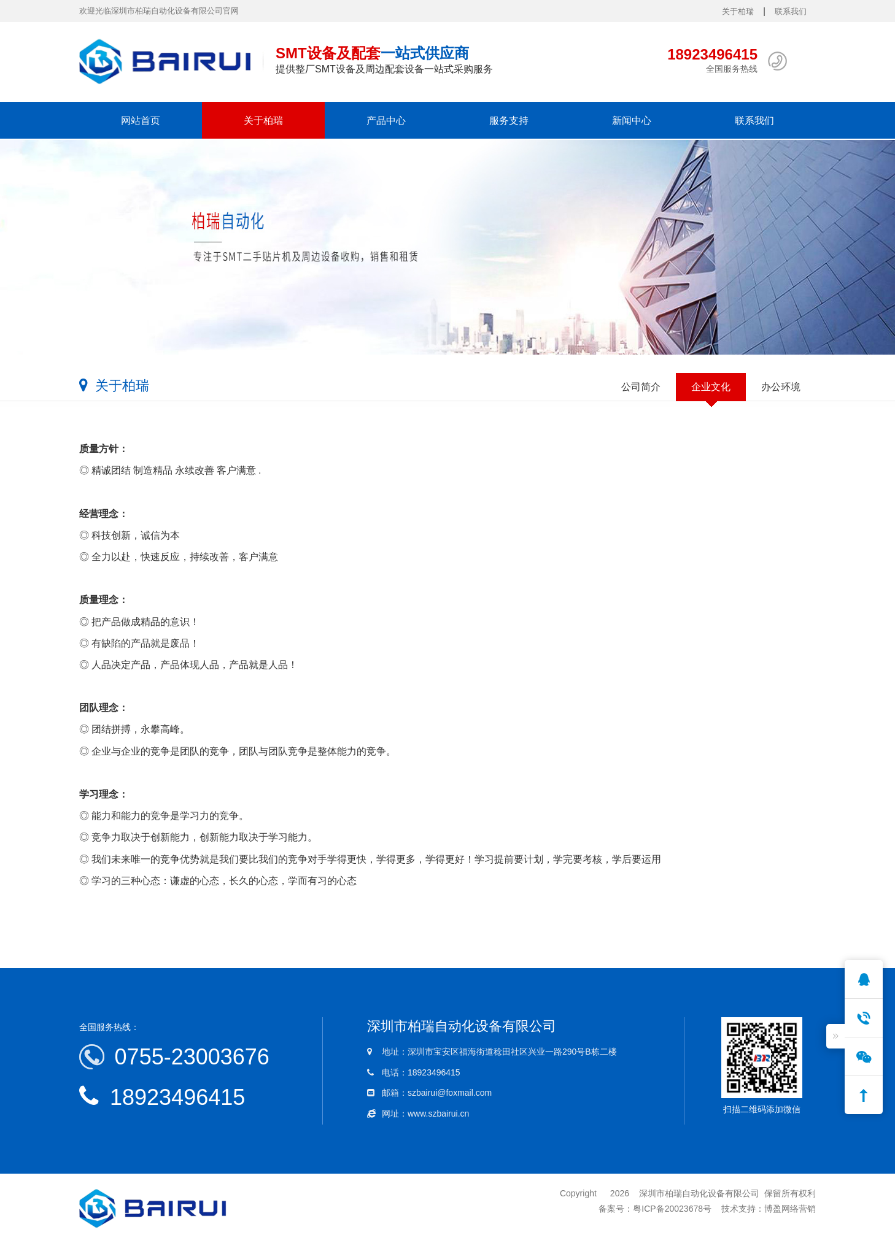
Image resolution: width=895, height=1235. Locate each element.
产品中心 (386, 120)
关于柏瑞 (738, 11)
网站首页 (140, 120)
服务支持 (509, 120)
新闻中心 (631, 120)
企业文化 (710, 386)
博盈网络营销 (790, 1208)
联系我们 (791, 11)
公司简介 (641, 386)
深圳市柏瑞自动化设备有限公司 (699, 1193)
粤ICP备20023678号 (672, 1208)
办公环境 (780, 386)
